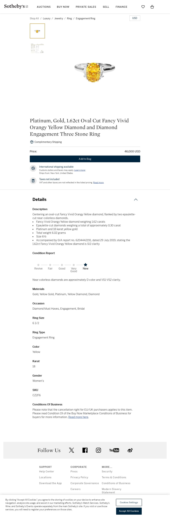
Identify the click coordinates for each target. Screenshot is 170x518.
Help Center (46, 471)
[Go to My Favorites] (143, 6)
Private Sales (86, 7)
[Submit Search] (134, 6)
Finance (121, 7)
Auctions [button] (44, 7)
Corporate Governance (85, 483)
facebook (85, 450)
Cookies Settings (129, 502)
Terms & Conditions (114, 477)
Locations (45, 477)
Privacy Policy (79, 477)
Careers (76, 489)
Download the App (50, 483)
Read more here (78, 417)
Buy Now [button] (63, 7)
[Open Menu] (161, 7)
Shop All (34, 18)
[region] (85, 506)
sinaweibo (130, 450)
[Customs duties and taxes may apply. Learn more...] (79, 170)
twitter (71, 450)
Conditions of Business (116, 483)
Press (74, 471)
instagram (98, 450)
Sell (106, 7)
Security (107, 471)
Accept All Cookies (129, 511)
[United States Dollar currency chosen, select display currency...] (134, 18)
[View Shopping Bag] (152, 6)
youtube (114, 450)
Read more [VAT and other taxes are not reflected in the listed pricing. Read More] (98, 182)
